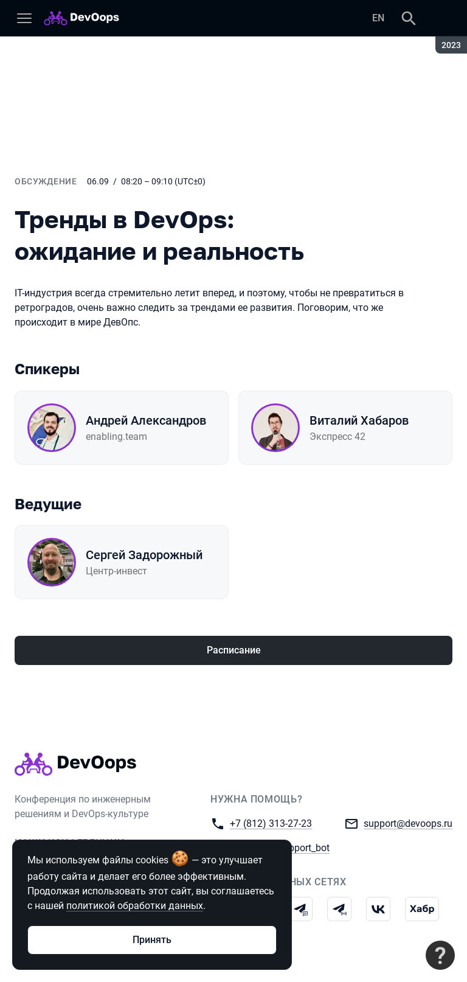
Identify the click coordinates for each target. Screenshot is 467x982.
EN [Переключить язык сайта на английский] (378, 18)
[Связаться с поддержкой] (440, 955)
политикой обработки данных (134, 905)
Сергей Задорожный (144, 555)
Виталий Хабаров (359, 420)
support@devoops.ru (408, 823)
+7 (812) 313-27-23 (271, 823)
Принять (152, 939)
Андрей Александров (146, 420)
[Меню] (24, 18)
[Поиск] (408, 18)
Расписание (234, 650)
